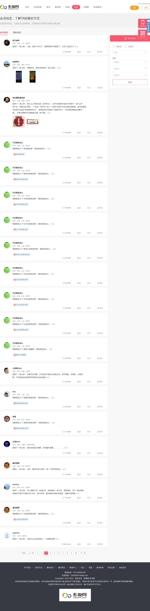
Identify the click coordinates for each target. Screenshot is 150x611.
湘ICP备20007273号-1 (92, 584)
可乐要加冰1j (17, 143)
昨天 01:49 (66, 544)
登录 (134, 8)
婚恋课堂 (61, 568)
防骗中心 (72, 568)
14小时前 (66, 52)
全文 (76, 46)
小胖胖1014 (17, 368)
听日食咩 (16, 40)
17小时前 (66, 432)
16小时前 (66, 88)
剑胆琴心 (16, 62)
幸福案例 (97, 7)
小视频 (86, 7)
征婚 (68, 7)
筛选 (130, 82)
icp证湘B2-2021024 (74, 584)
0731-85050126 (144, 4)
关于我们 (27, 568)
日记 (82, 568)
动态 (76, 7)
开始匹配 (38, 7)
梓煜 (14, 417)
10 (76, 553)
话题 (90, 568)
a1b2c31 (15, 533)
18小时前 (66, 523)
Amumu (15, 484)
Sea (14, 392)
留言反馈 (111, 568)
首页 (27, 7)
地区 (114, 58)
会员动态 (4, 32)
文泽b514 (16, 442)
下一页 (83, 553)
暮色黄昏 (16, 463)
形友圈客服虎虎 (18, 98)
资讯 (48, 7)
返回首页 (122, 568)
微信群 (58, 7)
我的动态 (17, 32)
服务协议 (50, 568)
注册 (145, 8)
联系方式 (38, 568)
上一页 (31, 553)
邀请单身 (100, 568)
